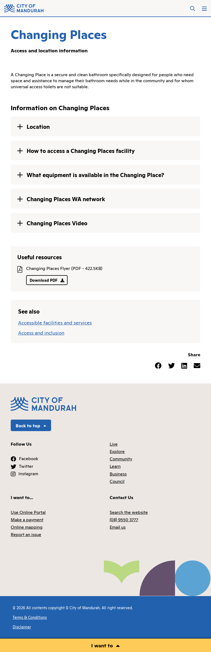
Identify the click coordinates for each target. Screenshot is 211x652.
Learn (115, 466)
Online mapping (27, 527)
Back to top (31, 425)
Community (121, 458)
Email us (118, 527)
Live (114, 444)
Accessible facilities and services (55, 322)
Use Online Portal (28, 512)
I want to (102, 645)
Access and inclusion (41, 332)
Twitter (26, 466)
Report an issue (26, 534)
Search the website (129, 512)
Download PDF (47, 280)
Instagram (28, 473)
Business (118, 474)
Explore (117, 451)
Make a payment (27, 519)
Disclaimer (22, 626)
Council (117, 481)
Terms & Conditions (30, 617)
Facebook (28, 458)
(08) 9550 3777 (124, 519)
